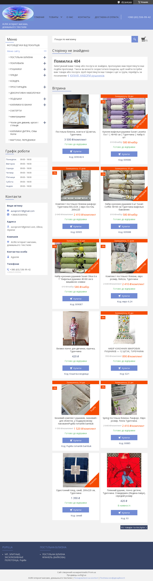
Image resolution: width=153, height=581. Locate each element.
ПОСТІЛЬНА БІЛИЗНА (21, 57)
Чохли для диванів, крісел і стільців (24, 124)
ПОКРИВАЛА (17, 63)
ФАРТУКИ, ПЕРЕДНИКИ (22, 139)
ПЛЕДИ (14, 75)
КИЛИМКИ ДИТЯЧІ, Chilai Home (23, 132)
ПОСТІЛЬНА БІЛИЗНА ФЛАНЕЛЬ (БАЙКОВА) (53, 556)
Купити (77, 151)
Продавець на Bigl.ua (76, 575)
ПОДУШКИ (16, 98)
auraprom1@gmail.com (23, 211)
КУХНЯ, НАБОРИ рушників (87, 75)
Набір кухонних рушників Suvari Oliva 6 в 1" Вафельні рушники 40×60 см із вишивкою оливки (76, 279)
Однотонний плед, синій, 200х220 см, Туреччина (75, 492)
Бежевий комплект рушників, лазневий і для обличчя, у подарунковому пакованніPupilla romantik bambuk (76, 421)
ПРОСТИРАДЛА (18, 86)
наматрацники (17, 116)
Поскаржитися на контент (86, 578)
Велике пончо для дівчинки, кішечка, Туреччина (75, 350)
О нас (70, 17)
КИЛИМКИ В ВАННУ (21, 104)
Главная (39, 17)
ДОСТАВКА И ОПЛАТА (106, 17)
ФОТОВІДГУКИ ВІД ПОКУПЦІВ (23, 45)
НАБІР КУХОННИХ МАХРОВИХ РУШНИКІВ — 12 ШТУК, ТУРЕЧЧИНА (124, 350)
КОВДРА (14, 80)
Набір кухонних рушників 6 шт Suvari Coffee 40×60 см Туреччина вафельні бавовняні (124, 207)
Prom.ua (92, 572)
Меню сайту (13, 51)
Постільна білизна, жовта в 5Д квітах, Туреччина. (76, 133)
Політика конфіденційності (112, 578)
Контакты (84, 17)
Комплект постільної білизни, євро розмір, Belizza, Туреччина (124, 278)
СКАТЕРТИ (16, 110)
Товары (53, 17)
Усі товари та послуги (133, 527)
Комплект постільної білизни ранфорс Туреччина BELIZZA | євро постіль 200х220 (75, 207)
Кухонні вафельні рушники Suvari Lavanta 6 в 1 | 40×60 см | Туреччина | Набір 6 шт (124, 134)
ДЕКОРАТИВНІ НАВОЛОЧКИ (25, 92)
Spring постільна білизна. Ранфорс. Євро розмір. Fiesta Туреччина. (124, 419)
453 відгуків (126, 2)
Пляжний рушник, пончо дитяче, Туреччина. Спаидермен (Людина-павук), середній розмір (124, 493)
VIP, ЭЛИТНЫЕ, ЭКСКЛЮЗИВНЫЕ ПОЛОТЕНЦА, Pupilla (15, 557)
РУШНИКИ (16, 69)
